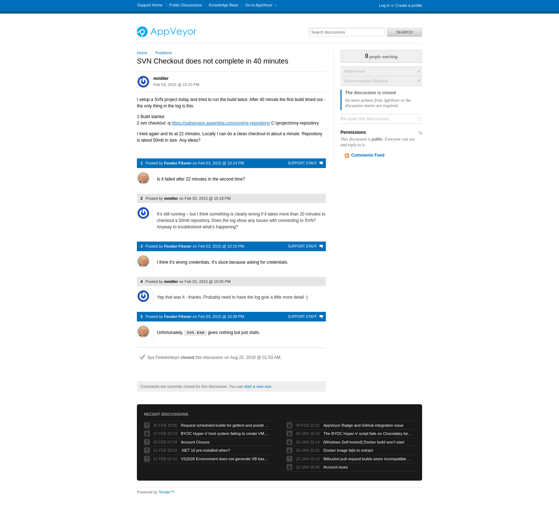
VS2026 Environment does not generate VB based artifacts (225, 458)
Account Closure (195, 442)
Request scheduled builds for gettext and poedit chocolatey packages (225, 425)
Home (142, 53)
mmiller (161, 78)
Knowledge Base (224, 5)
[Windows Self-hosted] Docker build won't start (363, 442)
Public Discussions (185, 5)
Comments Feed (367, 155)
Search (404, 32)
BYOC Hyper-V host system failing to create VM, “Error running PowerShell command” (225, 433)
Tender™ (167, 492)
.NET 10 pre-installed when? (205, 450)
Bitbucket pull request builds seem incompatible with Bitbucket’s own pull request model (367, 458)
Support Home (150, 5)
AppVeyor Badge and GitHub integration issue (363, 425)
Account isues (335, 467)
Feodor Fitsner (177, 163)
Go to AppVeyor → (261, 5)
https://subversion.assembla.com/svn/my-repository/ (220, 123)
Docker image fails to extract (348, 450)
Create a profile (408, 5)
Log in (384, 5)
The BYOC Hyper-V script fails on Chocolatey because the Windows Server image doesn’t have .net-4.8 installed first (367, 433)
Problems (163, 53)
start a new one (257, 386)
